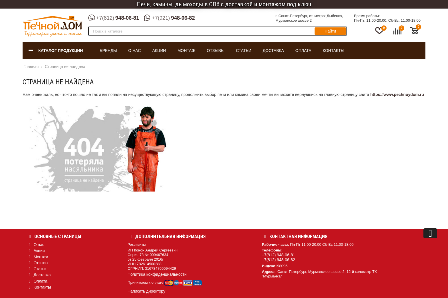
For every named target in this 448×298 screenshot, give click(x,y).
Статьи (243, 50)
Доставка (273, 50)
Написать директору (146, 291)
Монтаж (186, 50)
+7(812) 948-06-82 (278, 259)
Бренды (108, 50)
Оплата (303, 50)
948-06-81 (113, 18)
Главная (31, 66)
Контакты (334, 50)
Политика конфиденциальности (157, 274)
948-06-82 (169, 18)
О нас (134, 50)
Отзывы (216, 50)
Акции (159, 50)
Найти (330, 31)
